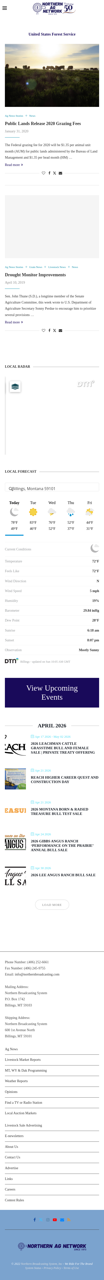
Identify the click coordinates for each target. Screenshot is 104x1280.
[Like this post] (43, 173)
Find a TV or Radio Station (23, 1102)
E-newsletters (14, 1136)
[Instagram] (48, 1219)
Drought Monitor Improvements (35, 274)
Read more (14, 165)
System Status (33, 1268)
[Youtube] (55, 1219)
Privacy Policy (52, 1268)
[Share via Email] (60, 173)
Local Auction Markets (20, 1113)
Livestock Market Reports (23, 1060)
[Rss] (68, 1219)
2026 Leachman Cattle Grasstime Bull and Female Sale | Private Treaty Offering (63, 748)
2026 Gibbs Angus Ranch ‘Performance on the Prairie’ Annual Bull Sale (62, 845)
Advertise (11, 1168)
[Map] (52, 415)
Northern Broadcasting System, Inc (41, 1264)
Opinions (11, 1092)
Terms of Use (71, 1268)
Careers (10, 1189)
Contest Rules (14, 1200)
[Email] (62, 1219)
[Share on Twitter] (54, 173)
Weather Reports (16, 1081)
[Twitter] (41, 1219)
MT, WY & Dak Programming (26, 1070)
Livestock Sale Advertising (23, 1125)
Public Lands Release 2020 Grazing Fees (43, 123)
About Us (11, 1147)
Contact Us (12, 1157)
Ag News (11, 1049)
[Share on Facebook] (49, 173)
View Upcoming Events (52, 692)
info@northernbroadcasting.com (37, 974)
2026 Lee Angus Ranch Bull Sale (63, 875)
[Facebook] (35, 1219)
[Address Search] (52, 488)
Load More (52, 905)
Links (9, 1179)
